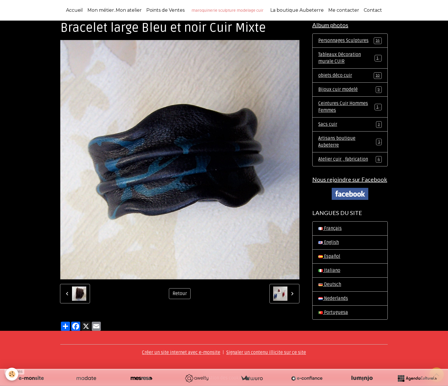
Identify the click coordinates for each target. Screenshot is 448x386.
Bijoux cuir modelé (350, 89)
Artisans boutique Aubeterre (350, 142)
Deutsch (329, 284)
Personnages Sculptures (350, 40)
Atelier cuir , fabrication (350, 159)
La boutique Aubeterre (297, 10)
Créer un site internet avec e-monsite (181, 352)
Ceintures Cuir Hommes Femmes (350, 107)
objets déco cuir (350, 75)
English (328, 242)
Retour (180, 294)
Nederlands (333, 298)
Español (329, 256)
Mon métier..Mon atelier (114, 10)
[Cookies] (12, 374)
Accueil (74, 10)
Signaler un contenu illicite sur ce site (266, 352)
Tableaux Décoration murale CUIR (350, 58)
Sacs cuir (350, 124)
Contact (373, 10)
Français (330, 228)
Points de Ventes (165, 10)
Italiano (329, 270)
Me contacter (343, 10)
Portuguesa (333, 312)
